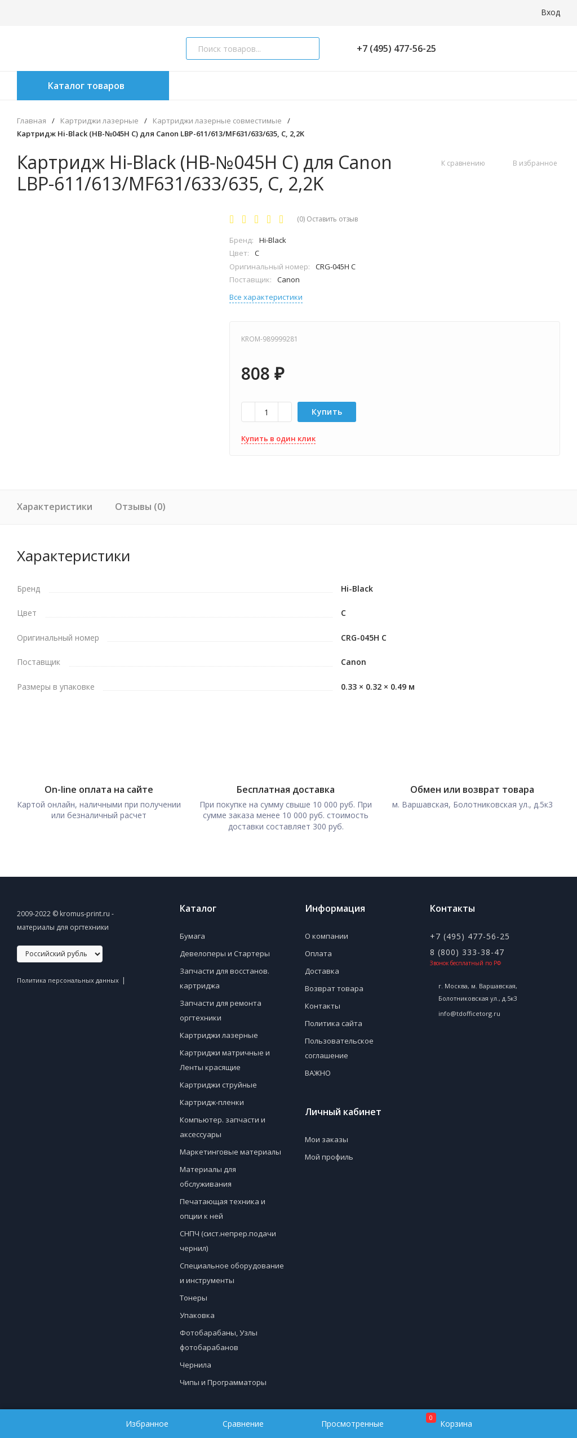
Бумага (192, 931)
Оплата (318, 948)
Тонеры (193, 1293)
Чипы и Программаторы (223, 1377)
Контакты (322, 1001)
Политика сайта (333, 1018)
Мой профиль (329, 1152)
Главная (31, 121)
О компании (326, 931)
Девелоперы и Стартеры (225, 948)
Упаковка (197, 1310)
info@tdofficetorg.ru (469, 1008)
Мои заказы (326, 1134)
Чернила (195, 1360)
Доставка (322, 966)
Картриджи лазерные (99, 121)
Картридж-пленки (212, 1097)
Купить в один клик (278, 438)
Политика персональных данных (68, 975)
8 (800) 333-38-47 (467, 947)
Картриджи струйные (218, 1080)
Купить (327, 411)
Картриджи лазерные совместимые (217, 121)
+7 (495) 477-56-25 (392, 48)
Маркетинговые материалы (230, 1147)
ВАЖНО (318, 1068)
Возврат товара (334, 983)
